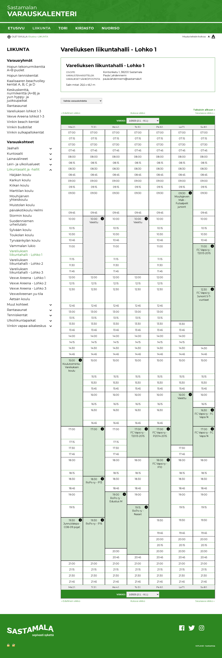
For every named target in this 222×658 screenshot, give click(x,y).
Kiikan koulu (19, 185)
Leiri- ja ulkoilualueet (23, 164)
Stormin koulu (21, 216)
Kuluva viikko (138, 113)
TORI (62, 28)
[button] (51, 149)
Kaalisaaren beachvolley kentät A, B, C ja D (26, 83)
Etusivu (32, 36)
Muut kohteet (17, 304)
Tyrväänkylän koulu (25, 240)
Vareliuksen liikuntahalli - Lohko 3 (26, 271)
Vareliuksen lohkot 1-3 (24, 111)
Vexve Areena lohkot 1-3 (25, 116)
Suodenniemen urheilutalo (22, 223)
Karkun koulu (20, 180)
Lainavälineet (17, 159)
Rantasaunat (17, 106)
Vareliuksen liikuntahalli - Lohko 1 (26, 253)
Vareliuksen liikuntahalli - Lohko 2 (26, 262)
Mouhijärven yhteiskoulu (19, 198)
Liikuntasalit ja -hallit (23, 169)
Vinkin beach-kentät (23, 122)
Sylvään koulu (20, 230)
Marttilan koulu (21, 191)
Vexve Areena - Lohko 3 (28, 288)
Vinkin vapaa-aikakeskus (26, 326)
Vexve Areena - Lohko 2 (28, 283)
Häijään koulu (20, 175)
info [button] (190, 193)
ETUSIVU (16, 28)
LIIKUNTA (41, 28)
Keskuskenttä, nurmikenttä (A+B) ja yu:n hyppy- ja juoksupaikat (23, 95)
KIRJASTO (84, 28)
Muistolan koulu (22, 205)
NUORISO (110, 28)
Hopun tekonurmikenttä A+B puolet (26, 68)
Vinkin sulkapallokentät (25, 132)
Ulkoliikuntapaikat (21, 320)
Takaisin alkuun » (204, 109)
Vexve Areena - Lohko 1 (27, 278)
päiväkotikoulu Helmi (26, 210)
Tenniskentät (17, 315)
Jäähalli (13, 148)
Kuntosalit (15, 154)
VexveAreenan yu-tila (26, 294)
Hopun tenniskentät (22, 76)
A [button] (209, 36)
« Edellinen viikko (70, 113)
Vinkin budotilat (19, 127)
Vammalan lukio (22, 246)
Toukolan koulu (22, 235)
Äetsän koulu (20, 299)
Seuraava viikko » (205, 113)
